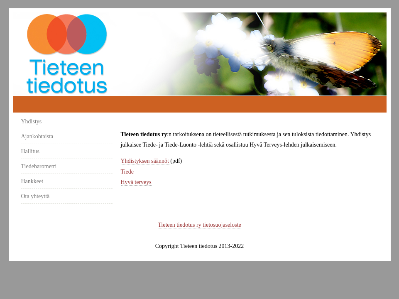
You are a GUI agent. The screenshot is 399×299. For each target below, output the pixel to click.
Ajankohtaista (37, 136)
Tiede (127, 172)
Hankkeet (32, 181)
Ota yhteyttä (35, 196)
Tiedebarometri (39, 166)
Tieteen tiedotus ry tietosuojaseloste (199, 225)
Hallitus (30, 151)
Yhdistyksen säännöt (146, 161)
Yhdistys (31, 121)
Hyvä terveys (136, 182)
